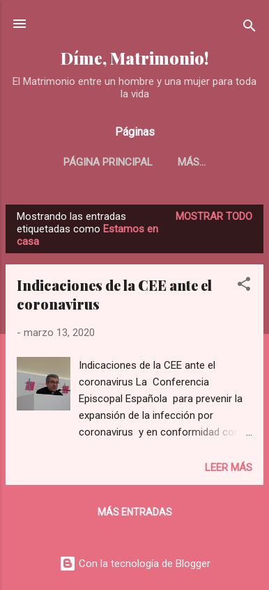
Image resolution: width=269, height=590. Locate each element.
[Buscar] (249, 28)
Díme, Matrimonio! (134, 58)
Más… (192, 162)
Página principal (108, 162)
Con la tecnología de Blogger (134, 563)
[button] (244, 286)
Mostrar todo (214, 216)
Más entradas (135, 512)
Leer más (228, 467)
